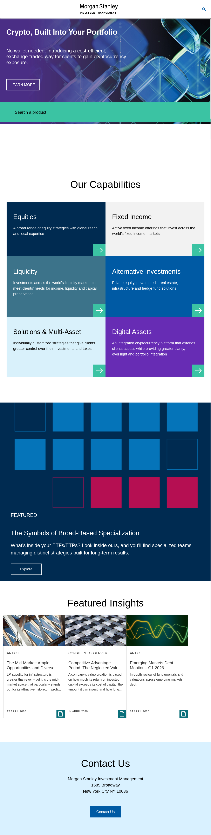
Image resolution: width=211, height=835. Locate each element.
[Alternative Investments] (155, 283)
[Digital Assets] (155, 347)
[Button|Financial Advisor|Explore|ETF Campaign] (26, 569)
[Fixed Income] (155, 229)
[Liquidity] (56, 286)
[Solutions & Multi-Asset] (56, 344)
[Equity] (56, 229)
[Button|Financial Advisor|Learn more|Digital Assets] (23, 84)
